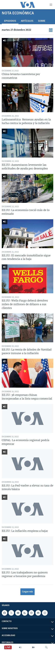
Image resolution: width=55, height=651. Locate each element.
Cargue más (27, 592)
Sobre (41, 21)
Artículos (27, 21)
